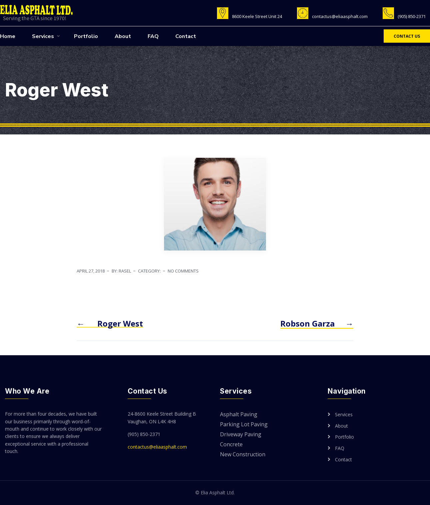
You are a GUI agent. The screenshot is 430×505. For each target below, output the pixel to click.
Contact (185, 36)
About (123, 36)
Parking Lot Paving (244, 425)
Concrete (231, 445)
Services (43, 36)
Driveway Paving (240, 435)
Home (7, 36)
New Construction (242, 455)
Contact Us (407, 36)
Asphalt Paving (238, 415)
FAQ (153, 36)
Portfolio (86, 36)
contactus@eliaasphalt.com (157, 447)
